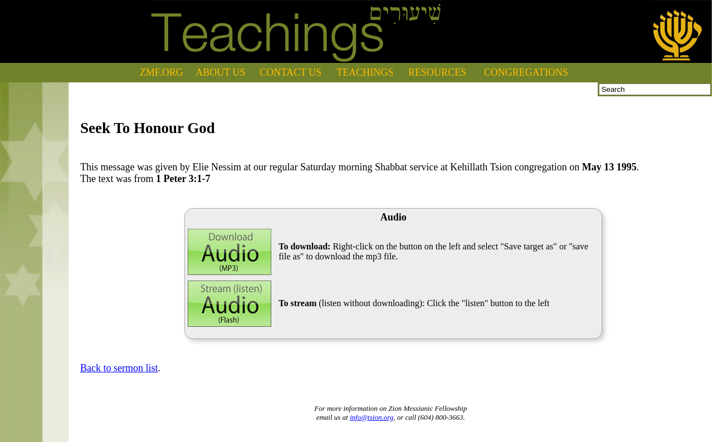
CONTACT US (290, 72)
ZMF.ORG (161, 72)
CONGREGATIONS (526, 72)
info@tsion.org (371, 417)
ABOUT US (220, 72)
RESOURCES (437, 72)
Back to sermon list (119, 368)
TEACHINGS (364, 72)
